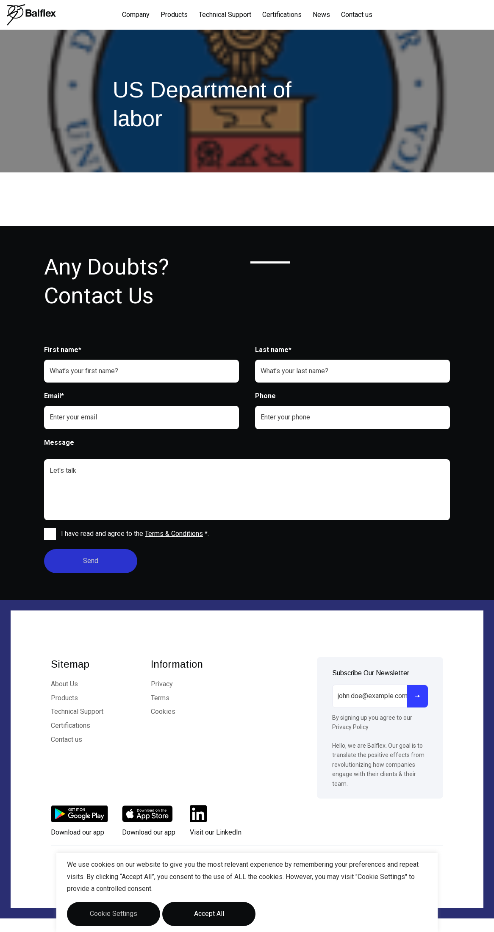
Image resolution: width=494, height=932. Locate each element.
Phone (265, 396)
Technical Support (225, 15)
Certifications (282, 15)
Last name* (273, 350)
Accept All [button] (209, 914)
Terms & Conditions (174, 534)
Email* (54, 396)
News (321, 15)
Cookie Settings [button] (113, 914)
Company (136, 15)
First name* (62, 350)
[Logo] (31, 14)
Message (59, 442)
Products (174, 15)
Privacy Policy (350, 727)
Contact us (356, 15)
